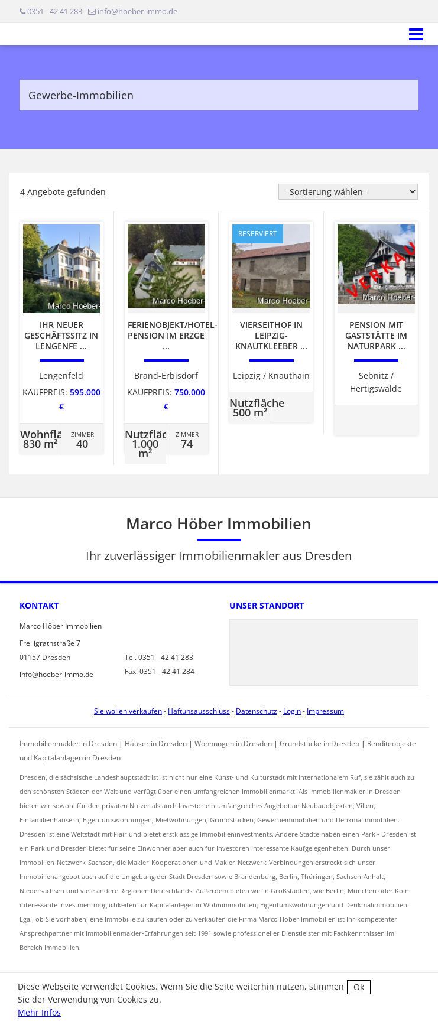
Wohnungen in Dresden (233, 743)
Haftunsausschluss (199, 711)
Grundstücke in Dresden (319, 743)
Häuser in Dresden (156, 743)
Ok (358, 987)
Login (292, 711)
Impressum (325, 711)
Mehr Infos (39, 1012)
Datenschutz (256, 711)
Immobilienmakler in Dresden (68, 743)
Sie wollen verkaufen (128, 711)
